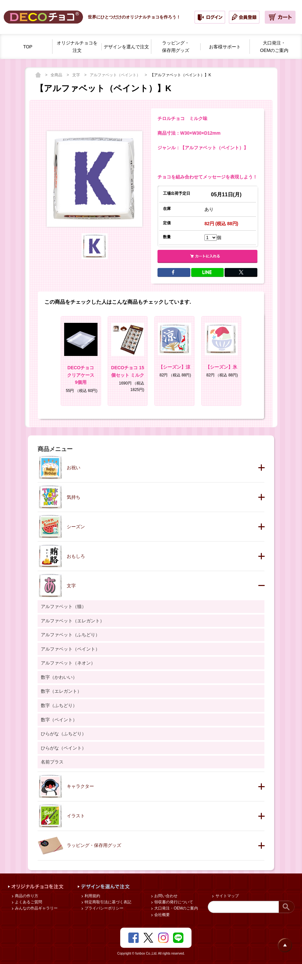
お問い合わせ (165, 896)
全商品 (57, 75)
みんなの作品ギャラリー (36, 908)
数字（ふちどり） (59, 705)
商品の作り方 (26, 896)
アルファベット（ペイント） (115, 75)
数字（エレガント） (61, 691)
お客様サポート (225, 46)
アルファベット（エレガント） (72, 620)
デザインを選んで (126, 47)
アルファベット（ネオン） (68, 662)
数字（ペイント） (59, 719)
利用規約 (92, 896)
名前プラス (52, 761)
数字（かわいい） (59, 677)
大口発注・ (274, 47)
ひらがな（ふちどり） (63, 733)
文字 (76, 75)
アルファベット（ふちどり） (70, 634)
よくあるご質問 (28, 902)
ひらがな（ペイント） (63, 747)
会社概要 (161, 914)
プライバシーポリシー (103, 908)
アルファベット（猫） (63, 606)
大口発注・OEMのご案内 (175, 908)
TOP (27, 46)
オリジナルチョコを (77, 47)
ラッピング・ (175, 47)
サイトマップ (226, 896)
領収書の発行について (173, 902)
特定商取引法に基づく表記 (107, 902)
